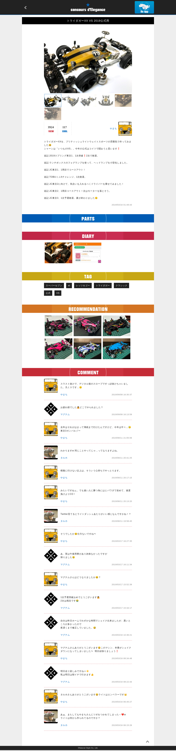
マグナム (65, 415)
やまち (113, 128)
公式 (66, 293)
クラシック (52, 293)
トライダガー (105, 285)
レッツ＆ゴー (85, 285)
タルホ (64, 458)
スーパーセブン (54, 285)
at (70, 285)
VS (77, 293)
